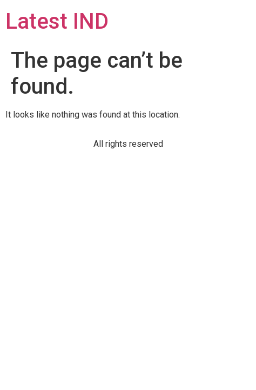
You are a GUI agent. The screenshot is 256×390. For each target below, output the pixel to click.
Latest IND (57, 21)
